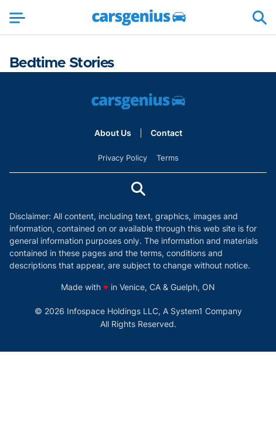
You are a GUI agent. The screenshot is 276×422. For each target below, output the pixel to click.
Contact (166, 133)
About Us (112, 133)
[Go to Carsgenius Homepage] (139, 17)
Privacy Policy (122, 157)
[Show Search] (260, 18)
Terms (167, 157)
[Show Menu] (17, 18)
